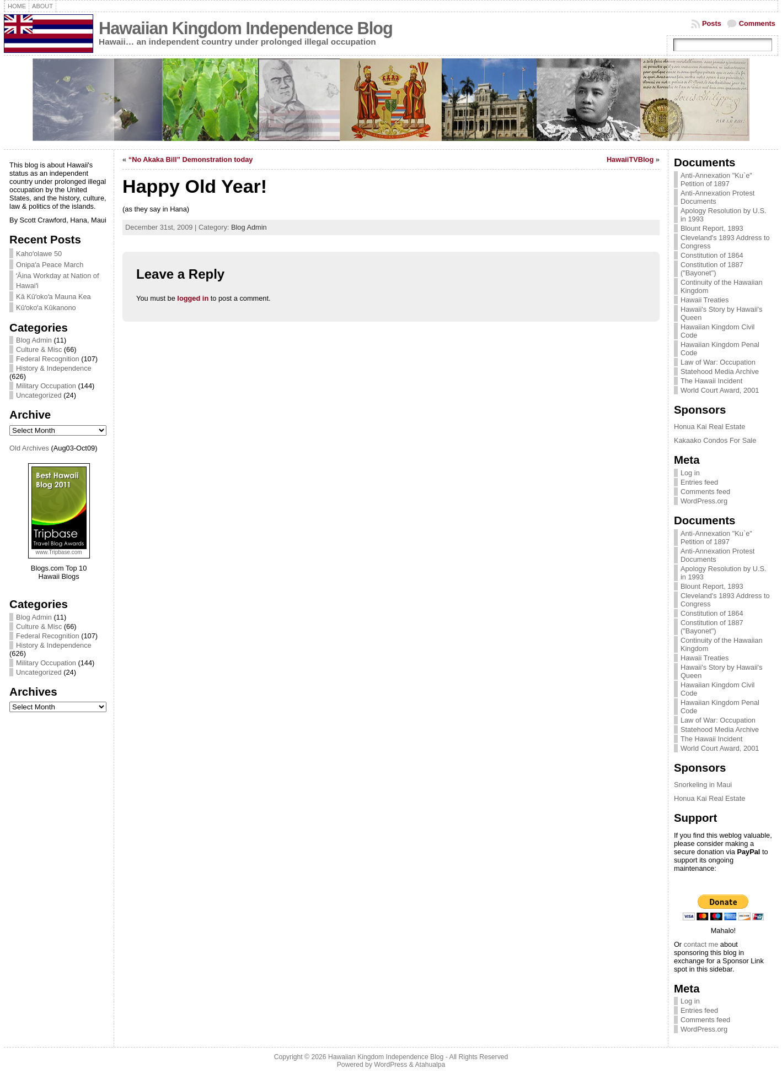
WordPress (390, 1064)
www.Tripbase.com (59, 552)
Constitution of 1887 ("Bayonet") (712, 269)
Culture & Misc (39, 349)
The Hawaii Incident (711, 381)
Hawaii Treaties (705, 300)
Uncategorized (39, 395)
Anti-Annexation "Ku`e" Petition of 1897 (716, 179)
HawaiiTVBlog (630, 159)
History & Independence (54, 368)
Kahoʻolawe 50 (39, 253)
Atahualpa (430, 1064)
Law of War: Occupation (718, 362)
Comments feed (705, 491)
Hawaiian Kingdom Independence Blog (246, 28)
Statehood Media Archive (720, 371)
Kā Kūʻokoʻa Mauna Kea (53, 296)
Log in (690, 473)
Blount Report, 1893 (712, 228)
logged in (192, 298)
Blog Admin (34, 340)
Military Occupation (46, 386)
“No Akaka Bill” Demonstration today (190, 159)
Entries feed (699, 482)
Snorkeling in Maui (703, 784)
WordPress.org (704, 501)
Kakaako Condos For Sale (715, 440)
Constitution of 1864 (712, 255)
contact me (701, 944)
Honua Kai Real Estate (709, 426)
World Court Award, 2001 (720, 390)
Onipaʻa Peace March (49, 265)
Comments (757, 23)
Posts (711, 23)
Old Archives (29, 448)
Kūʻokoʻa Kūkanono (46, 307)
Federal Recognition (47, 359)
